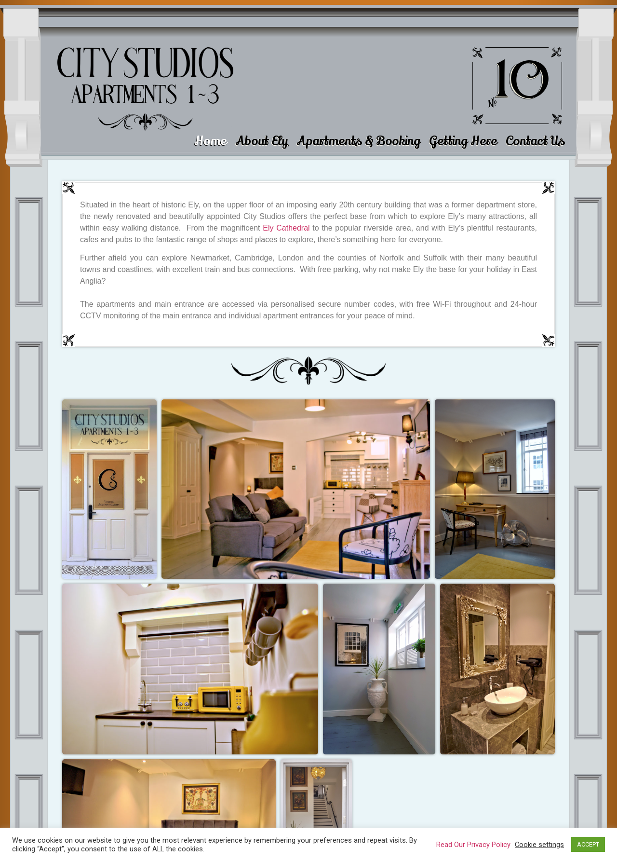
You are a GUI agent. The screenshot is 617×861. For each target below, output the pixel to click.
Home (210, 141)
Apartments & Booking (358, 141)
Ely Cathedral (286, 228)
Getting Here (463, 141)
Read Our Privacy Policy (473, 844)
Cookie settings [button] (539, 844)
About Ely (261, 141)
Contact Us (535, 141)
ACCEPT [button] (588, 844)
